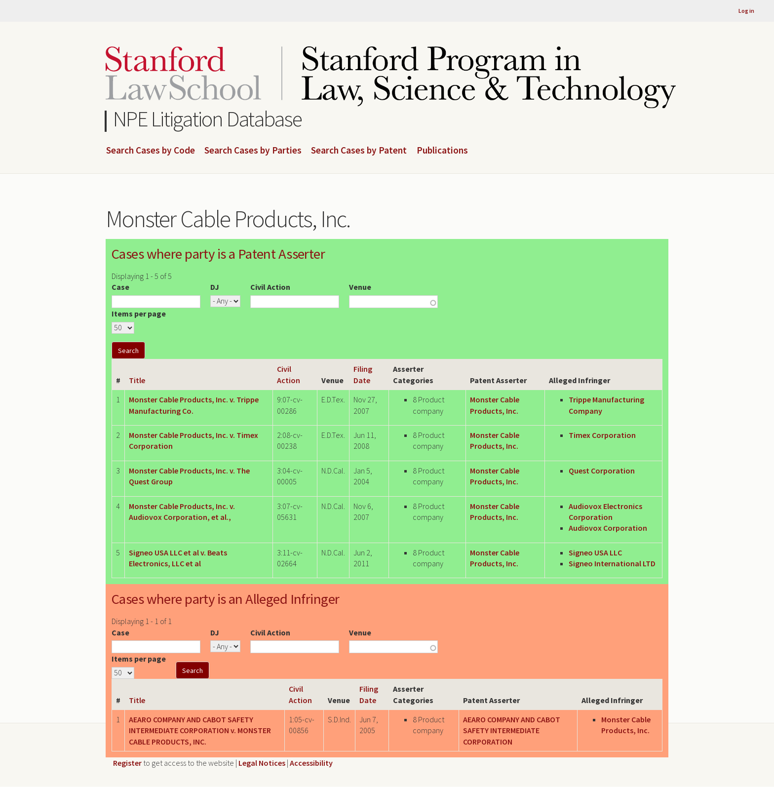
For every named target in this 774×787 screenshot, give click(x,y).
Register (127, 763)
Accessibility (311, 763)
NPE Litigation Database (207, 118)
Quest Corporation (602, 470)
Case (120, 287)
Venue (360, 287)
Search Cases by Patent (359, 150)
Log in (746, 10)
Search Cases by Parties (253, 150)
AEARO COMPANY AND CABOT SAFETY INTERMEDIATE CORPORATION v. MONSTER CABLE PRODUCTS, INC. (200, 730)
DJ (214, 287)
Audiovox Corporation (608, 528)
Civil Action (270, 287)
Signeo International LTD (612, 563)
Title (137, 380)
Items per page (139, 313)
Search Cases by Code (150, 150)
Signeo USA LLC (595, 552)
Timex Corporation (602, 435)
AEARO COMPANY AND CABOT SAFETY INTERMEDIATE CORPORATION (511, 730)
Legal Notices (261, 763)
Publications (442, 150)
